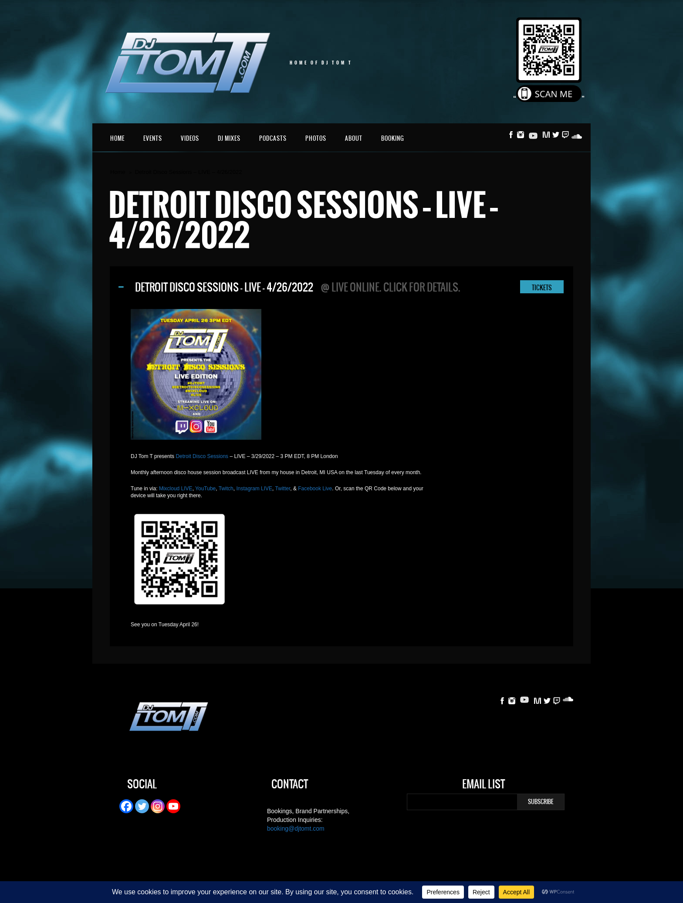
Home (117, 138)
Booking (392, 138)
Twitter (283, 488)
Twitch (226, 488)
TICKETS (542, 287)
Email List (483, 785)
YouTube (205, 488)
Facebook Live (315, 488)
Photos (315, 138)
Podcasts (273, 138)
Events (152, 138)
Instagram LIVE (254, 488)
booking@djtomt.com (296, 828)
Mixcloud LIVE (176, 488)
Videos (190, 138)
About (353, 138)
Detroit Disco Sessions (202, 456)
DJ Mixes (229, 138)
